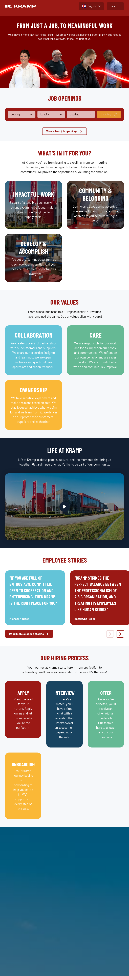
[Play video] (65, 506)
